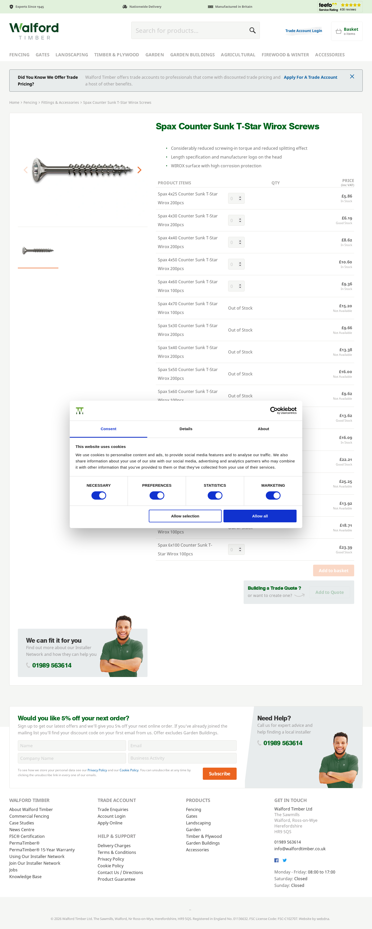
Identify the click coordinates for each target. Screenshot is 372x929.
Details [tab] (186, 429)
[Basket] (347, 31)
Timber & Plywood (116, 55)
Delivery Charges (114, 845)
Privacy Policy (97, 770)
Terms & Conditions (117, 852)
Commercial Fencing (29, 816)
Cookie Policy (129, 770)
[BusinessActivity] (182, 758)
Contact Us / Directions (120, 872)
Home (14, 102)
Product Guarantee (116, 879)
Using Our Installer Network (37, 856)
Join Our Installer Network (34, 863)
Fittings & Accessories (60, 102)
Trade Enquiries (113, 809)
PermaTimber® (24, 843)
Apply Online (110, 823)
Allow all (260, 516)
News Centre (21, 829)
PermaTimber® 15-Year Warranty (42, 850)
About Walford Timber (31, 809)
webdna (323, 918)
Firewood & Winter (285, 55)
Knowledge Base (25, 876)
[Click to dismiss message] (352, 77)
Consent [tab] (109, 429)
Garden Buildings (192, 55)
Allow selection (185, 516)
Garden (154, 55)
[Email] (182, 745)
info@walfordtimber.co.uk (300, 849)
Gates (42, 55)
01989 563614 (51, 665)
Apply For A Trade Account (310, 77)
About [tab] (263, 429)
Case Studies (21, 823)
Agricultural (238, 55)
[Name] (72, 745)
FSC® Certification (27, 836)
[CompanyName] (72, 758)
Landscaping (72, 55)
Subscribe (220, 773)
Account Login (112, 816)
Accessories (330, 55)
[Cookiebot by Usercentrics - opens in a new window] (274, 410)
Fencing (19, 55)
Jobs (13, 870)
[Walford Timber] (33, 31)
